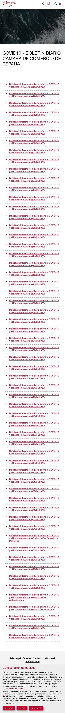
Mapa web (50, 658)
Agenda (48, 3)
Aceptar (22, 708)
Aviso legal (15, 658)
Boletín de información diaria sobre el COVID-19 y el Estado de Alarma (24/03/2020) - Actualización (34, 597)
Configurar (36, 708)
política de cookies (16, 689)
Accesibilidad (32, 662)
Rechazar (9, 708)
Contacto (38, 658)
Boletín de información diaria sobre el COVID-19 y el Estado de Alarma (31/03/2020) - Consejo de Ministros (34, 538)
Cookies (27, 658)
